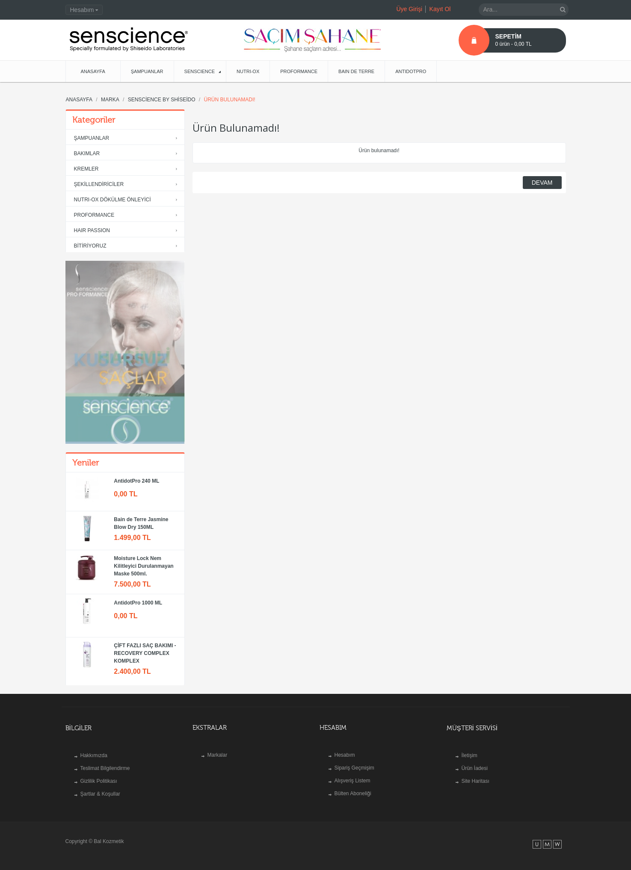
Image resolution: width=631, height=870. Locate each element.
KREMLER (127, 169)
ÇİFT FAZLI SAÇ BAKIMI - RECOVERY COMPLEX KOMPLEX (145, 653)
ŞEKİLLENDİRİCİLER (127, 184)
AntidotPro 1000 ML (138, 603)
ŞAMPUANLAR (127, 138)
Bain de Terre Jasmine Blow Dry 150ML (141, 523)
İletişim (469, 755)
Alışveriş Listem (352, 781)
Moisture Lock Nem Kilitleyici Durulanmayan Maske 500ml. (143, 566)
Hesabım (345, 755)
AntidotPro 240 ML (136, 481)
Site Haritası (475, 781)
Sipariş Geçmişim (354, 768)
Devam (542, 182)
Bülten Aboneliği (353, 793)
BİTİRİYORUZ (127, 246)
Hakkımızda (93, 755)
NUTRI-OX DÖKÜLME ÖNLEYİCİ (127, 200)
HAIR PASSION (127, 230)
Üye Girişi (409, 9)
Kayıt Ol (440, 9)
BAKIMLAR (127, 153)
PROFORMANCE (127, 215)
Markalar (217, 755)
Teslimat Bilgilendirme (105, 768)
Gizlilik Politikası (98, 781)
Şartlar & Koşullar (100, 794)
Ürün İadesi (475, 768)
